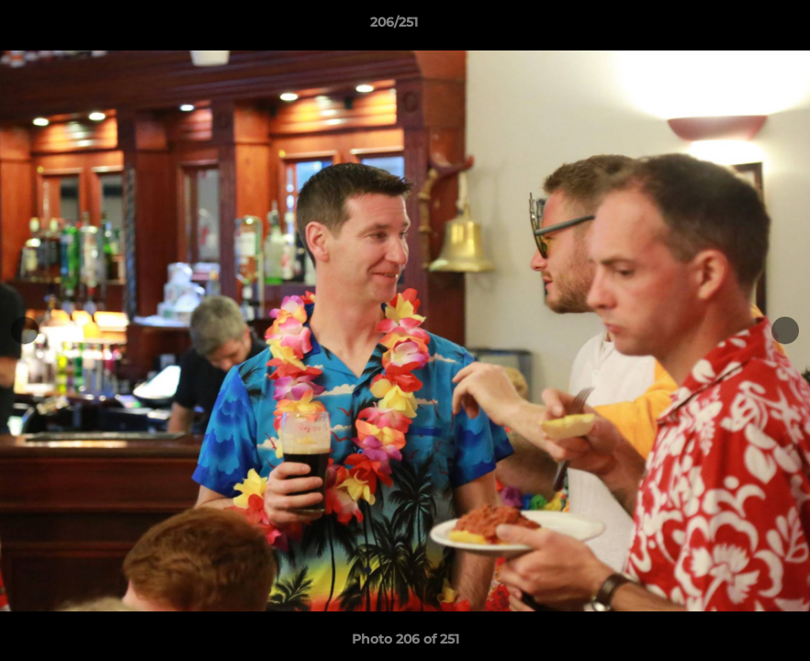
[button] (733, 26)
